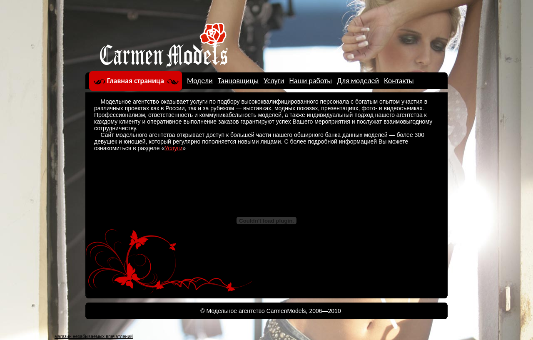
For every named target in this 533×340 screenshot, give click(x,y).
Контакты (399, 80)
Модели (200, 80)
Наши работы (310, 80)
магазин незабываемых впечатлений (94, 336)
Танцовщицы (238, 80)
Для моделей (358, 80)
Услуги (274, 80)
